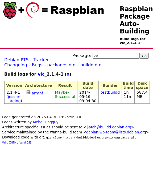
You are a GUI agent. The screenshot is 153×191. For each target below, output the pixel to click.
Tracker (41, 59)
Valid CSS (26, 142)
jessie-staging (13, 98)
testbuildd (110, 92)
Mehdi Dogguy (45, 122)
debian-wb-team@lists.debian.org (116, 132)
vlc (41, 74)
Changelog (15, 64)
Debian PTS (16, 59)
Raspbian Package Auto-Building (136, 20)
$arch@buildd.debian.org (108, 127)
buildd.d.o (91, 64)
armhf (37, 93)
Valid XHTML (10, 142)
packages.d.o (61, 64)
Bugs (37, 64)
